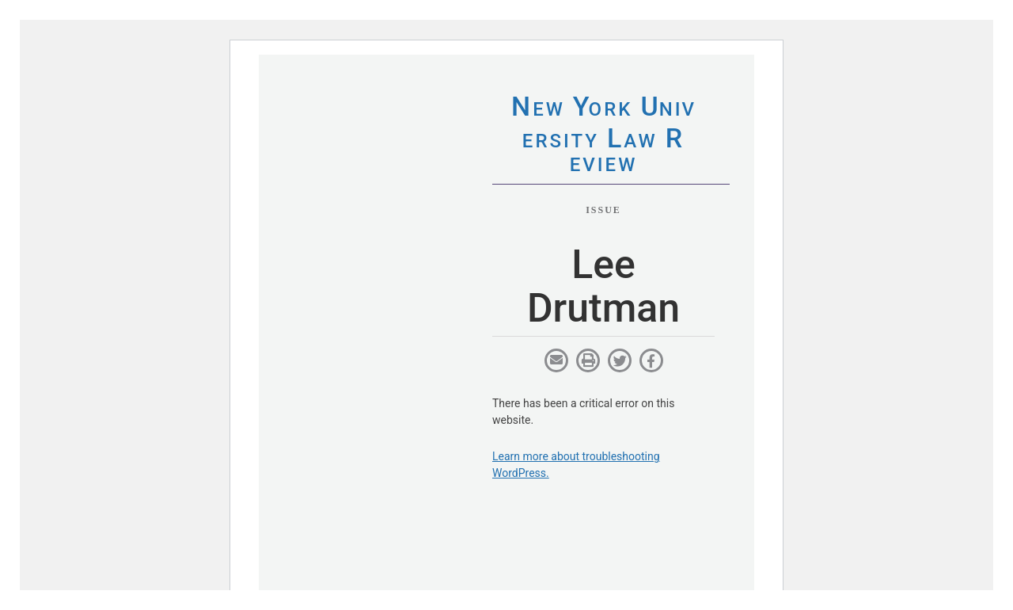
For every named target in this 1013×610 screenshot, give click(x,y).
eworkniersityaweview (603, 137)
